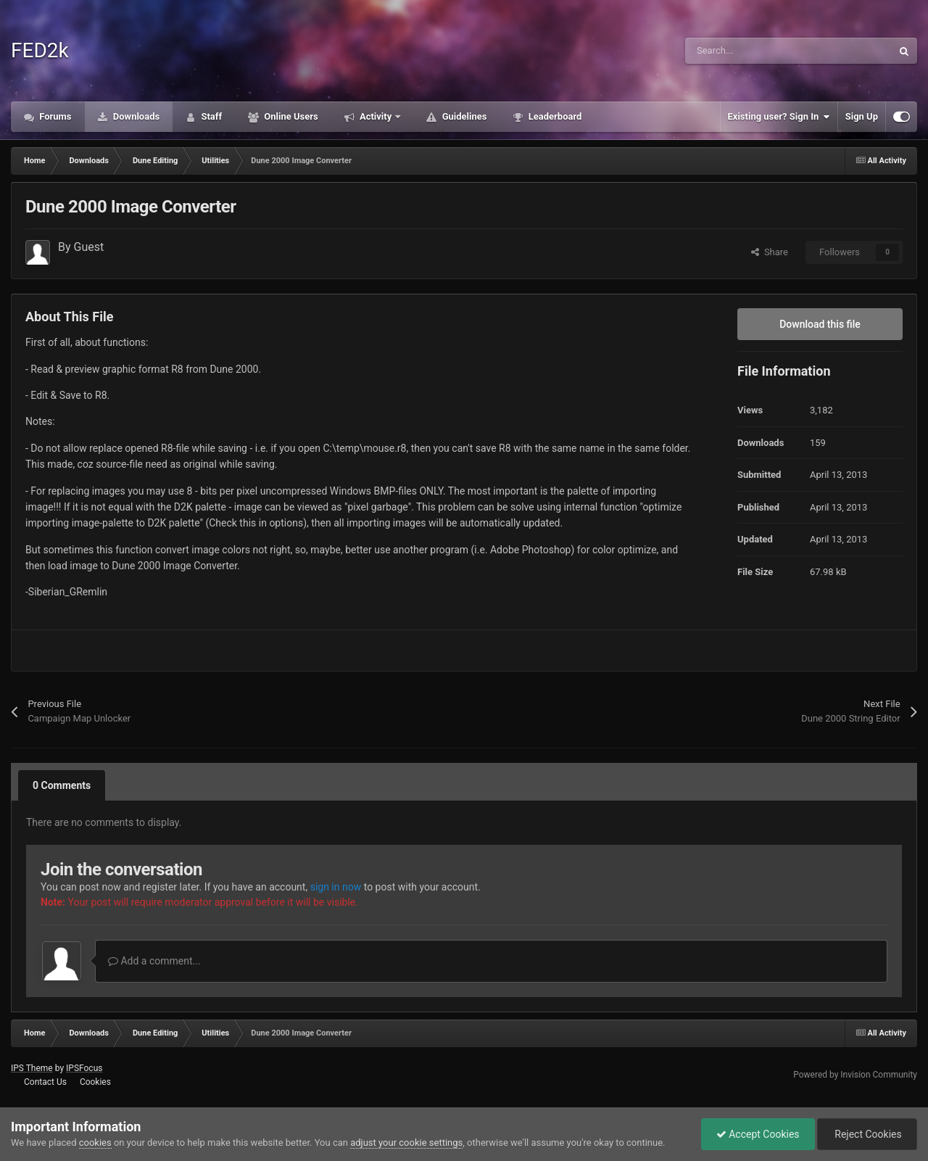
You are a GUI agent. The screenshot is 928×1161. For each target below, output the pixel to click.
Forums (54, 116)
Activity (375, 116)
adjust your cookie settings (406, 1142)
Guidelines (462, 116)
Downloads (135, 116)
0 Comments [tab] (62, 785)
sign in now (336, 887)
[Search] (757, 51)
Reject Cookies (867, 1134)
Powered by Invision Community (855, 1075)
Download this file (820, 324)
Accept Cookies (758, 1134)
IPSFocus (84, 1068)
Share (769, 252)
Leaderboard (553, 116)
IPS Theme (32, 1068)
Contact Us (45, 1082)
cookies (95, 1142)
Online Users (290, 116)
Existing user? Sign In (779, 117)
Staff (210, 116)
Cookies (95, 1082)
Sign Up (861, 116)
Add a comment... (154, 961)
